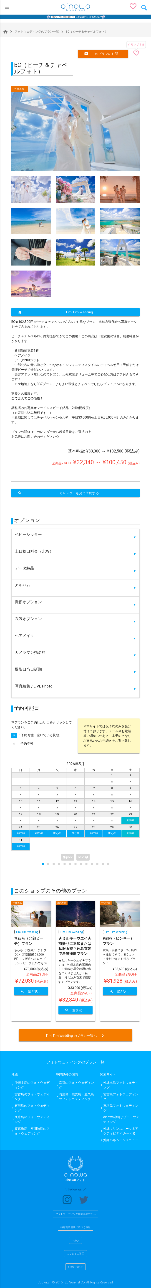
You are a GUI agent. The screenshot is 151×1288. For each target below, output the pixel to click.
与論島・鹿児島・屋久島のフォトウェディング (76, 1096)
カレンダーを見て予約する (58, 493)
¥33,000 (130, 820)
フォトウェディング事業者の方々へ (75, 1214)
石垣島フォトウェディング (120, 1108)
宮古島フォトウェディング (120, 1096)
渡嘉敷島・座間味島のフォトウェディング (32, 1131)
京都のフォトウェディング (76, 1085)
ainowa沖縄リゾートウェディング (121, 1119)
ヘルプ (75, 1240)
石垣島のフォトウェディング (32, 1108)
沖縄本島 (20, 88)
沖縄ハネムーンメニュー (120, 1140)
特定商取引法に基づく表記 (75, 1227)
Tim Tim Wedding (55, 312)
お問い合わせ (75, 1266)
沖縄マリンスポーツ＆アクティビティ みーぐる (120, 1131)
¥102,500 (21, 833)
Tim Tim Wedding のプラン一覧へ (75, 1035)
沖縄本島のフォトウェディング (32, 1085)
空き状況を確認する (34, 991)
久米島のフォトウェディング (32, 1119)
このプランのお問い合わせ (106, 54)
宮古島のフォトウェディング (32, 1096)
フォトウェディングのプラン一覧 (33, 31)
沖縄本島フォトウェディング (120, 1085)
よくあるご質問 (75, 1253)
